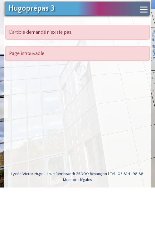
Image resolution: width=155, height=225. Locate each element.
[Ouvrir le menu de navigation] (143, 9)
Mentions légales (77, 180)
